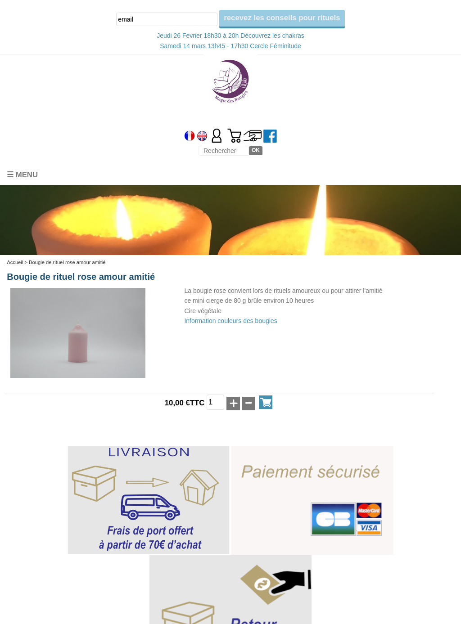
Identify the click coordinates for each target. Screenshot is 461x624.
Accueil (15, 262)
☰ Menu (22, 175)
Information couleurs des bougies (230, 320)
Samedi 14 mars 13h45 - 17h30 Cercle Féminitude (230, 45)
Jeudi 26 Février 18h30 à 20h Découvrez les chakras (230, 35)
